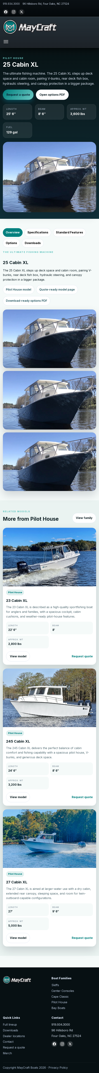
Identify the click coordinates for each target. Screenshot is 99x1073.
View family (84, 518)
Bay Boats (58, 1008)
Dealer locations (14, 1036)
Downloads (33, 243)
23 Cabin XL (16, 600)
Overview (13, 232)
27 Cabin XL (16, 882)
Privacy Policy (58, 1067)
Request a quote (18, 94)
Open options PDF (52, 94)
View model (18, 656)
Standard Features (69, 232)
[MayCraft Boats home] (30, 27)
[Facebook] (6, 12)
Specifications (37, 232)
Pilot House (59, 1002)
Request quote (82, 656)
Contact (8, 1041)
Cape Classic (60, 996)
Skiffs (55, 985)
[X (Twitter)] (21, 12)
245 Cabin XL (18, 741)
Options (11, 243)
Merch (7, 1053)
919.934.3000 (11, 3)
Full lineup (10, 1024)
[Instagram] (13, 12)
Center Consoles (62, 991)
